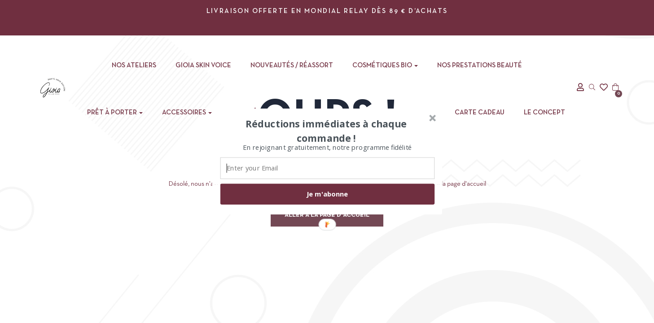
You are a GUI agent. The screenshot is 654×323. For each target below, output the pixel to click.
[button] (326, 130)
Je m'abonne (327, 193)
